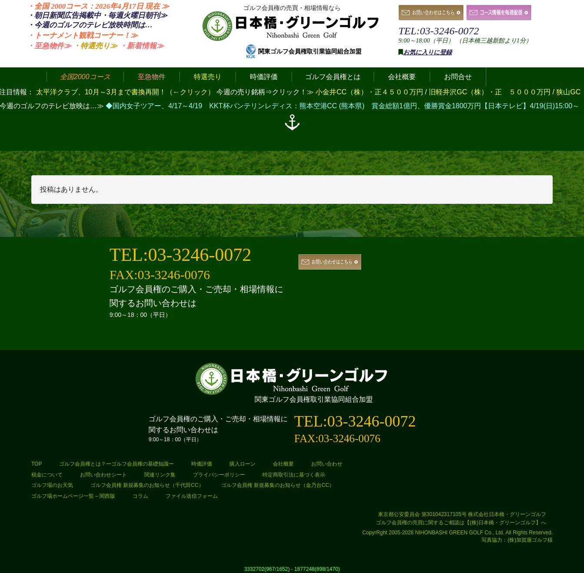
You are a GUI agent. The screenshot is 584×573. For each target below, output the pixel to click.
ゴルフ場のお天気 (52, 485)
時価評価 (201, 464)
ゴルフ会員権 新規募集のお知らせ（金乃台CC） (278, 485)
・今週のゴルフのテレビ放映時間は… (90, 25)
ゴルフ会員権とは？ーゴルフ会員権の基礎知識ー (116, 464)
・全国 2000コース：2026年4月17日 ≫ (98, 6)
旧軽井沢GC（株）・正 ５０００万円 (490, 92)
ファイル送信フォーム (192, 496)
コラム (140, 496)
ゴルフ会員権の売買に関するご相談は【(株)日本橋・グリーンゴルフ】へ (461, 523)
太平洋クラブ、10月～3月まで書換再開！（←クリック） (125, 92)
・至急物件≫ (49, 46)
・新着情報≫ (141, 46)
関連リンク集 (160, 475)
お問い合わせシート (103, 475)
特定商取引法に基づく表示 (293, 475)
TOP (36, 464)
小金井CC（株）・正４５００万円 (370, 92)
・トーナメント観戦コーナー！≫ (82, 35)
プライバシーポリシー (219, 475)
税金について (47, 475)
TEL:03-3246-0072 (438, 31)
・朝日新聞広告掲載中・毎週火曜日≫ (97, 15)
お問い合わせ (326, 464)
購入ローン (242, 464)
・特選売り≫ (95, 46)
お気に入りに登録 (427, 52)
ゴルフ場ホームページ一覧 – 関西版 (73, 496)
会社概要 (283, 464)
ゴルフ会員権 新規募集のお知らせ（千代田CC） (147, 485)
